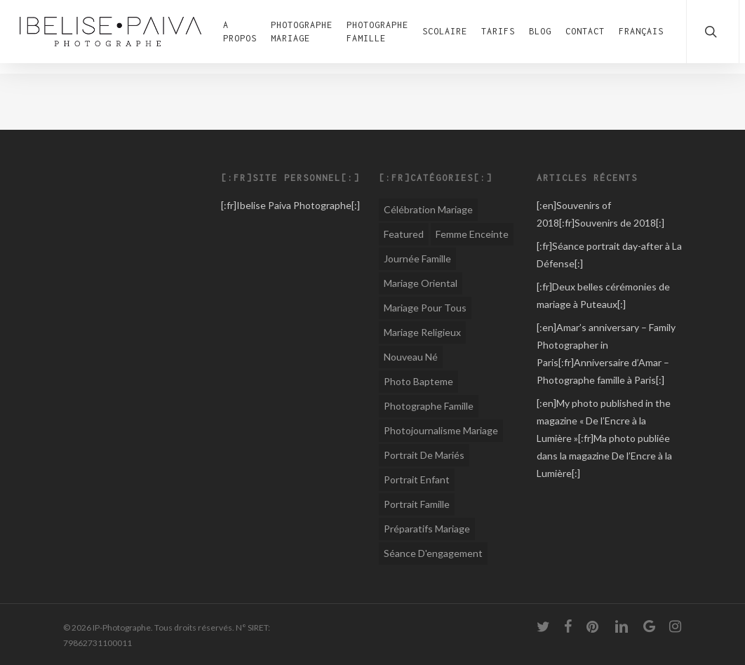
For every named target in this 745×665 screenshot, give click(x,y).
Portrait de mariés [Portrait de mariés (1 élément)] (424, 455)
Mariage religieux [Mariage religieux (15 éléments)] (422, 332)
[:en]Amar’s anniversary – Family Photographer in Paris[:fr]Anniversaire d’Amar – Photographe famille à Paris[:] (606, 353)
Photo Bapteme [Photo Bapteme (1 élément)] (418, 381)
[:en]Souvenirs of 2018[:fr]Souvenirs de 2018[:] (600, 214)
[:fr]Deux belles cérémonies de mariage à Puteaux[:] (603, 295)
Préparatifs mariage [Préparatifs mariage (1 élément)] (427, 529)
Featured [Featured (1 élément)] (404, 234)
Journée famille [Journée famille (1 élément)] (417, 258)
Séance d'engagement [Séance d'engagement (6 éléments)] (433, 553)
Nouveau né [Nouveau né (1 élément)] (411, 357)
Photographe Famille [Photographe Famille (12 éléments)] (429, 406)
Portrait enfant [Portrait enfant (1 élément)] (417, 479)
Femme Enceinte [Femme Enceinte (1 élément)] (472, 234)
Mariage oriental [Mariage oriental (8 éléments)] (420, 283)
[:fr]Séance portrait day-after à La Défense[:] (609, 254)
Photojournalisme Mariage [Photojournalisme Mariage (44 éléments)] (441, 430)
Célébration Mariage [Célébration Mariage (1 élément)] (428, 209)
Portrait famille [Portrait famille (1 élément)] (417, 504)
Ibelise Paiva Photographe (293, 205)
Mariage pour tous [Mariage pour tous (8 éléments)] (425, 308)
